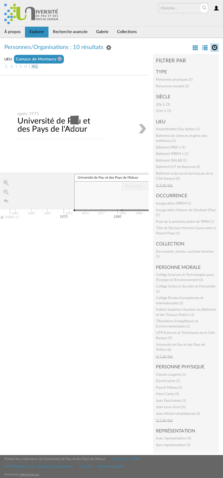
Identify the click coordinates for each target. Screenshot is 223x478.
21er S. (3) (163, 111)
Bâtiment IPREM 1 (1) (172, 153)
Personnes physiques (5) (174, 79)
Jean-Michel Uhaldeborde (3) (178, 413)
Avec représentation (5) (173, 438)
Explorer (36, 32)
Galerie (102, 32)
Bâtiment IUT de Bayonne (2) (178, 167)
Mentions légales (110, 466)
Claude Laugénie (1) (171, 374)
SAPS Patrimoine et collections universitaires (38, 466)
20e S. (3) (163, 104)
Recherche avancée (70, 32)
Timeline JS (10, 217)
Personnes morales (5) (172, 86)
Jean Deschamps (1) (171, 400)
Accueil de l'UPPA (125, 459)
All (35, 66)
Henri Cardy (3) (167, 394)
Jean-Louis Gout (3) (170, 407)
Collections (127, 32)
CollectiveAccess (29, 474)
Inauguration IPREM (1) (173, 203)
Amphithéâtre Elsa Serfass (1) (178, 129)
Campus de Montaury (39, 59)
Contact (85, 466)
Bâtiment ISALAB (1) (171, 160)
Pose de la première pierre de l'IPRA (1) (185, 221)
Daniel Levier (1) (168, 381)
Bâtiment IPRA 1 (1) (171, 147)
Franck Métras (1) (169, 387)
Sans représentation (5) (173, 445)
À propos (12, 32)
